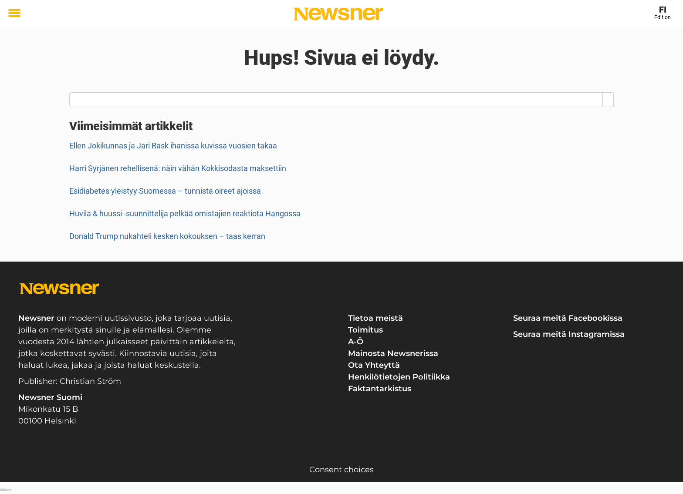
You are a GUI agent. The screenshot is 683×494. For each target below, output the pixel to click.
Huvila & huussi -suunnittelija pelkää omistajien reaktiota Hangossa (185, 213)
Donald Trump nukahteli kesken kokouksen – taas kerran (167, 236)
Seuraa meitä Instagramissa (569, 334)
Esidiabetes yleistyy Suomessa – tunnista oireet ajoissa (165, 190)
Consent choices (341, 469)
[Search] (608, 99)
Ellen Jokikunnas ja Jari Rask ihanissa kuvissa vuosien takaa (173, 145)
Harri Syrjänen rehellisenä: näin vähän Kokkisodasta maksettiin (177, 168)
